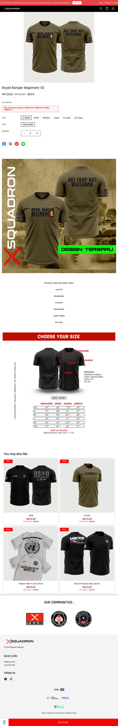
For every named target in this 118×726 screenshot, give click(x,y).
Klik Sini (79, 3)
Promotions (7, 102)
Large (56, 118)
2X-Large (78, 118)
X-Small (26, 118)
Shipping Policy (9, 662)
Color (4, 124)
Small (36, 118)
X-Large (66, 118)
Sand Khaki (28, 124)
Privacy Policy (60, 713)
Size (4, 117)
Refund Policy (71, 713)
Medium (46, 118)
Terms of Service (48, 713)
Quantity (5, 131)
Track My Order (9, 665)
